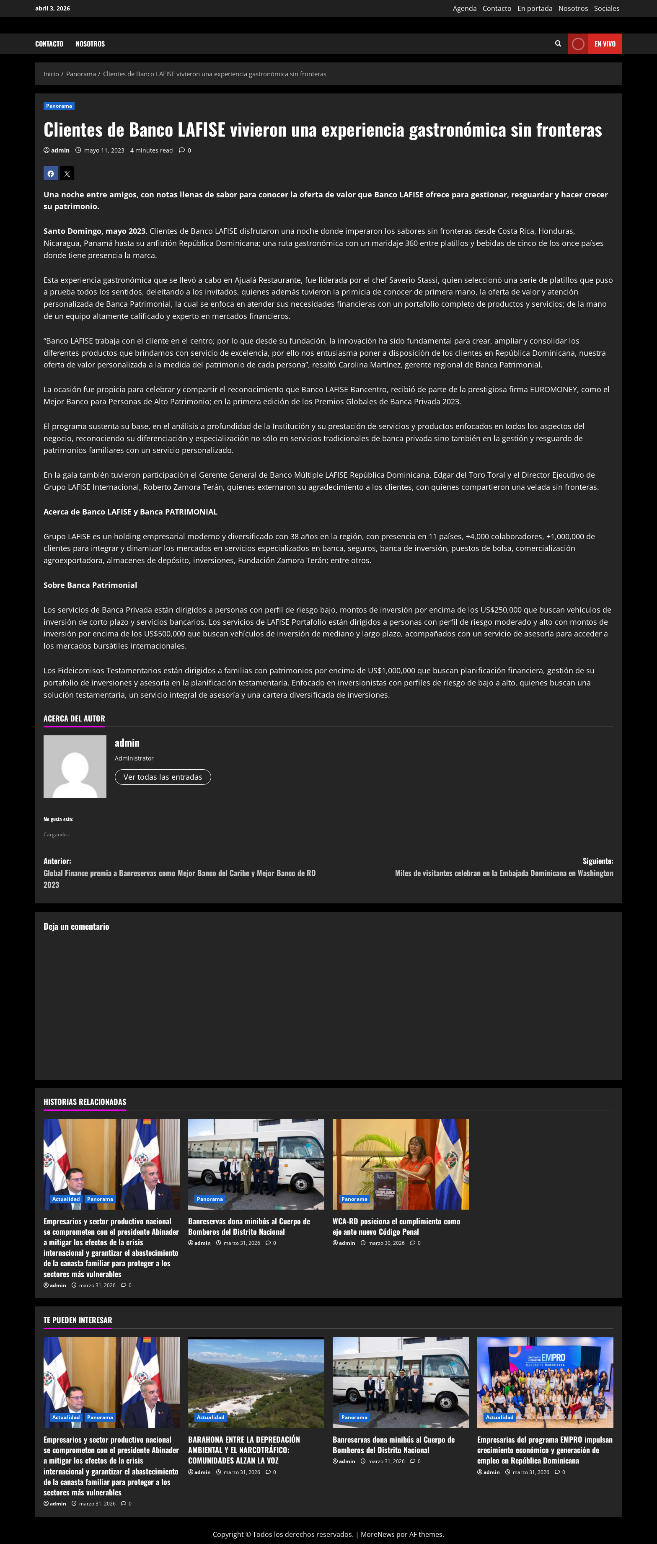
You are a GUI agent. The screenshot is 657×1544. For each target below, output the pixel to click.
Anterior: (186, 873)
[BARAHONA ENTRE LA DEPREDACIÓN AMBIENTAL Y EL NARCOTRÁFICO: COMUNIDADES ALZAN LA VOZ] (256, 1382)
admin (60, 150)
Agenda (465, 8)
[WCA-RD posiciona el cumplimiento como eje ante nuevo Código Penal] (401, 1164)
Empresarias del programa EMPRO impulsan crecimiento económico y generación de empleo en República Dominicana (545, 1450)
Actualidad (66, 1199)
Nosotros (573, 8)
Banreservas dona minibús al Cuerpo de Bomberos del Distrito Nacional (249, 1226)
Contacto (497, 8)
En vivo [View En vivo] (592, 44)
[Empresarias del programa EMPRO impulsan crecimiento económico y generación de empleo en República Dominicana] (545, 1382)
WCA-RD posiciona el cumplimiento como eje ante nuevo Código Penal (396, 1226)
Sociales (607, 8)
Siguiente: (470, 867)
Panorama (59, 105)
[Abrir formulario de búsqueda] (558, 44)
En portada (535, 8)
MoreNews (378, 1534)
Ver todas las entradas (163, 777)
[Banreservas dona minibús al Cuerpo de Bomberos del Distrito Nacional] (256, 1164)
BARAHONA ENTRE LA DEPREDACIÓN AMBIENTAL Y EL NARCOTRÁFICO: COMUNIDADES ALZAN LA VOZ (244, 1450)
